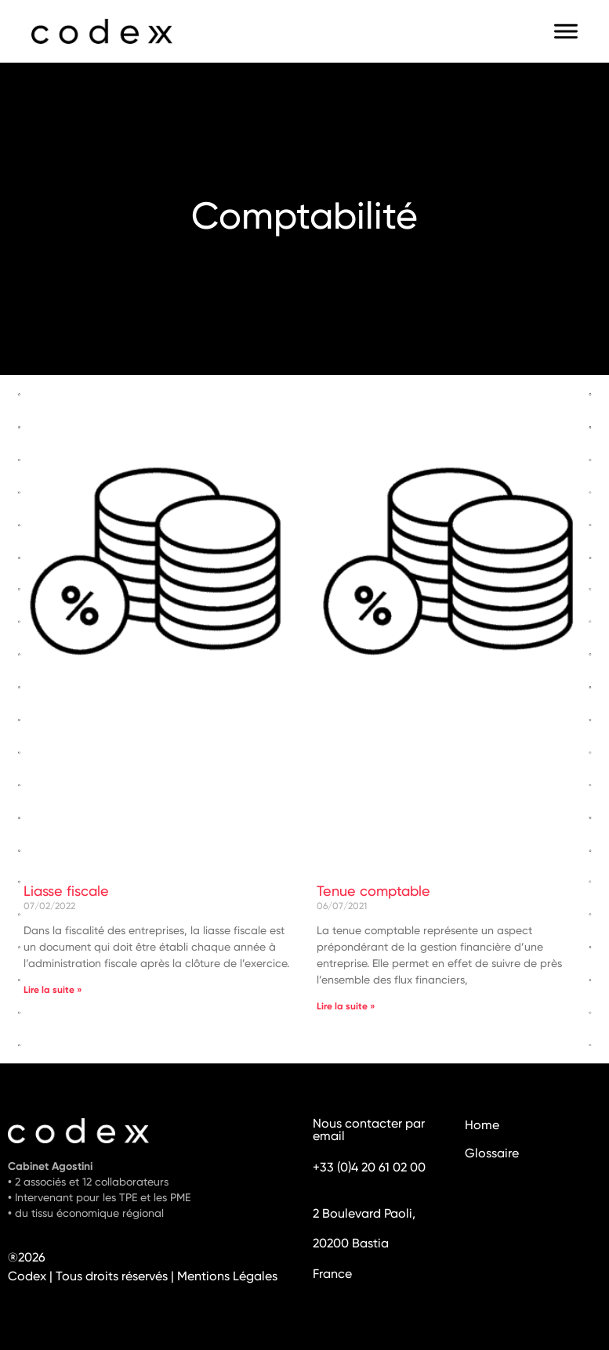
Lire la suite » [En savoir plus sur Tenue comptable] (346, 1007)
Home (482, 1126)
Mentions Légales (227, 1277)
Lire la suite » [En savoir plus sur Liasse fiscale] (53, 990)
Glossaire (492, 1154)
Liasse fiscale (66, 892)
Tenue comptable (373, 892)
